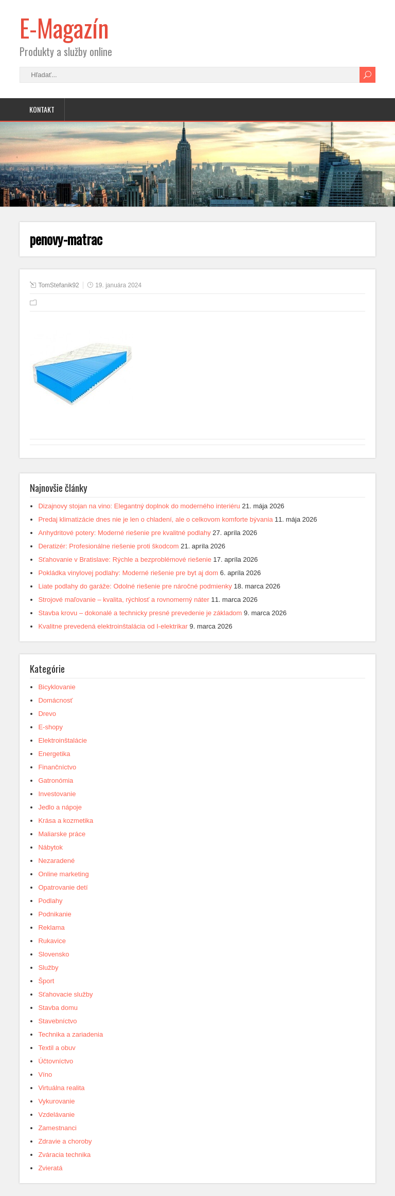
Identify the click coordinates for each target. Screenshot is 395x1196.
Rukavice (51, 941)
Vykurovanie (56, 1101)
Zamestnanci (57, 1128)
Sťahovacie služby (65, 994)
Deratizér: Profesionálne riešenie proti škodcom (108, 546)
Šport (46, 981)
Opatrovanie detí (62, 887)
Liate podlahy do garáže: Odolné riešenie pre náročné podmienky (135, 586)
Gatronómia (55, 780)
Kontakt (42, 109)
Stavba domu (58, 1007)
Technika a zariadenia (70, 1034)
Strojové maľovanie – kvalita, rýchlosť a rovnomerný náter (123, 599)
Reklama (51, 927)
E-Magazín (64, 27)
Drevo (47, 713)
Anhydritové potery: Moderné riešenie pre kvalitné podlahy (124, 533)
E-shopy (50, 727)
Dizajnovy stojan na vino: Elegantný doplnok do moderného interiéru (139, 506)
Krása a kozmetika (65, 820)
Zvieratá (50, 1168)
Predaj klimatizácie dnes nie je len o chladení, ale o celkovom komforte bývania (155, 519)
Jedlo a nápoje (60, 807)
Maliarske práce (61, 834)
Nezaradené (56, 860)
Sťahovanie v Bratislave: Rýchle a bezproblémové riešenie (124, 559)
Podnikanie (54, 914)
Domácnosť (55, 700)
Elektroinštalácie (62, 740)
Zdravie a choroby (65, 1141)
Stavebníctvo (57, 1021)
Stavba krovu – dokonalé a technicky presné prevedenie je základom (140, 613)
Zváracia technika (64, 1154)
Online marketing (63, 874)
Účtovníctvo (55, 1061)
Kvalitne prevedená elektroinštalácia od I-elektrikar (113, 626)
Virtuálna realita (61, 1088)
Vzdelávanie (56, 1114)
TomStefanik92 (58, 285)
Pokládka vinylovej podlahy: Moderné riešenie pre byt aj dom (128, 573)
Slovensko (53, 954)
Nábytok (50, 847)
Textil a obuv (56, 1048)
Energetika (54, 754)
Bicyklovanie (56, 687)
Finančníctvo (57, 767)
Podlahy (50, 901)
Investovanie (57, 794)
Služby (48, 967)
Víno (45, 1074)
